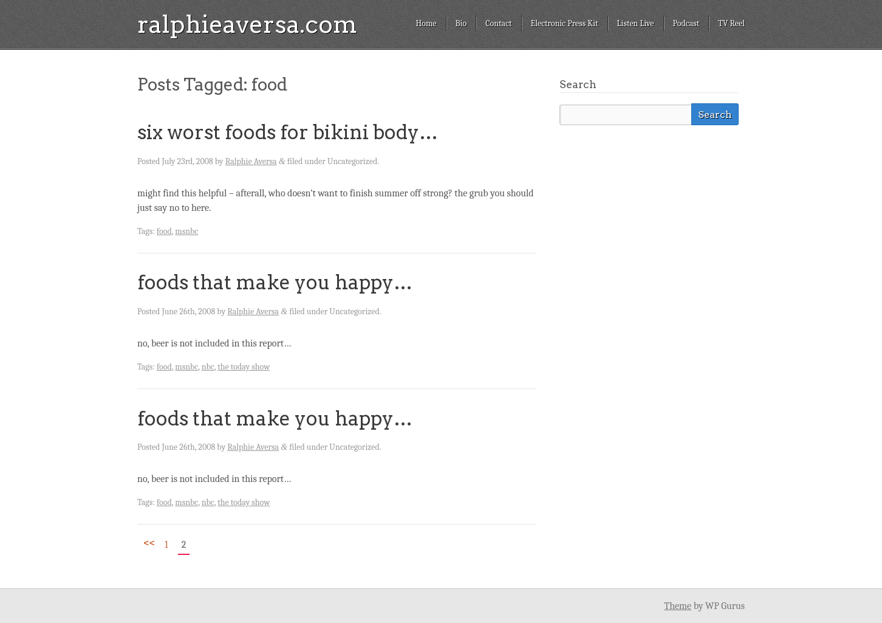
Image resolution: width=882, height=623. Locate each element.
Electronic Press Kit (564, 23)
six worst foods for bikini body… (287, 132)
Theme (677, 606)
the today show (243, 367)
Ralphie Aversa (251, 161)
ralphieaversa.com (247, 24)
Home (425, 23)
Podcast (686, 23)
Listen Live (635, 23)
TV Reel (731, 23)
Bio (461, 23)
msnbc (186, 231)
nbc (208, 367)
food (164, 231)
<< (149, 542)
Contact (498, 23)
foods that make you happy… (274, 282)
